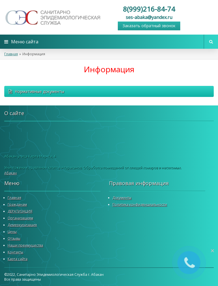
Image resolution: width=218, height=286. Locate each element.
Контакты (15, 252)
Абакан (10, 173)
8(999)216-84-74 (149, 9)
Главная (11, 54)
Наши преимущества (25, 245)
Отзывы (14, 238)
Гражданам (17, 204)
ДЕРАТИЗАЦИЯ (20, 211)
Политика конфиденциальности (139, 204)
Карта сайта (18, 259)
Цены (12, 231)
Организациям (20, 218)
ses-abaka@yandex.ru (149, 17)
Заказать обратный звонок (149, 25)
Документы (121, 197)
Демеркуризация (22, 225)
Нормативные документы (36, 91)
